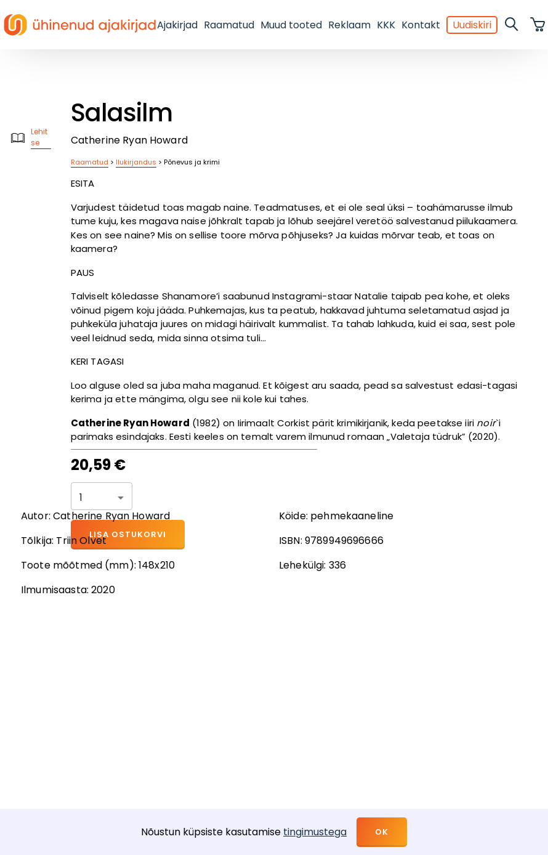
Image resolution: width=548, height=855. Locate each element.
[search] (512, 24)
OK (382, 832)
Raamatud (229, 25)
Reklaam (349, 25)
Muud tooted (291, 25)
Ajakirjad (177, 25)
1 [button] (81, 497)
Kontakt (420, 25)
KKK (386, 25)
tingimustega (315, 832)
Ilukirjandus (136, 162)
